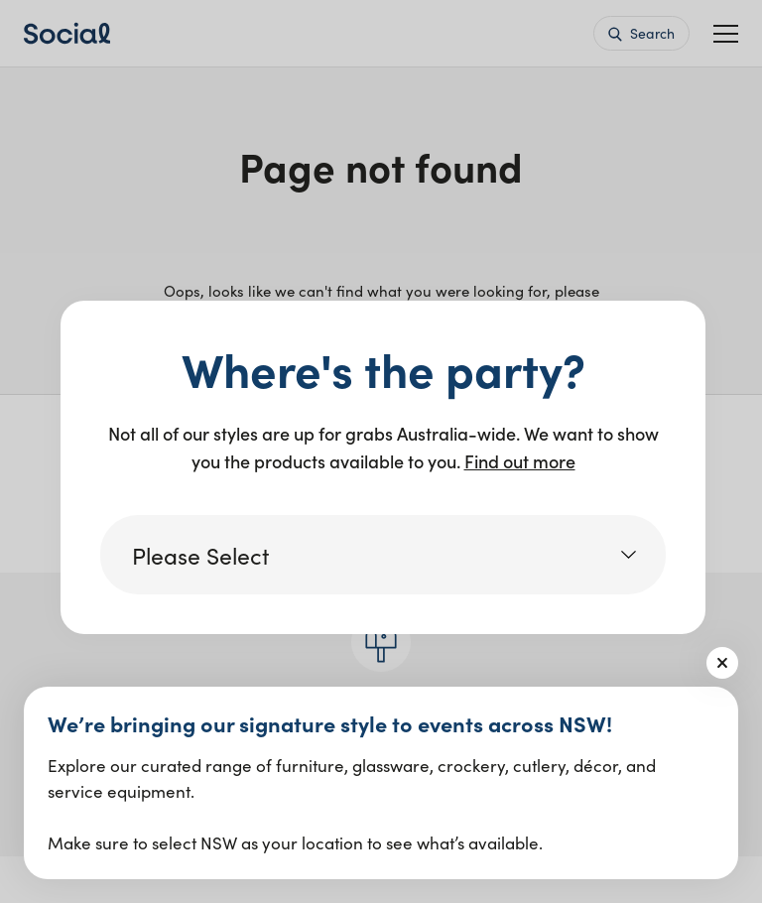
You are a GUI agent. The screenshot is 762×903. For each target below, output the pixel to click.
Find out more (519, 461)
